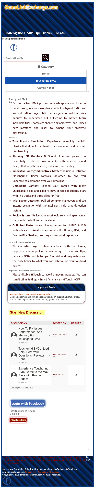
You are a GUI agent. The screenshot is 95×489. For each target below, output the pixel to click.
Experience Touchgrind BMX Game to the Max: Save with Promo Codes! (33, 374)
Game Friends (45, 88)
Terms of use (43, 472)
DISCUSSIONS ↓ (19, 323)
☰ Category (45, 66)
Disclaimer (54, 472)
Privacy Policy (30, 472)
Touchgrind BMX (46, 80)
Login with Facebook (28, 403)
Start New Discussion (27, 312)
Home (46, 73)
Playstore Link (18, 420)
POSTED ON (59, 323)
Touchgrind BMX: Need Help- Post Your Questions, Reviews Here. (33, 354)
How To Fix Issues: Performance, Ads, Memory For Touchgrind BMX (30, 334)
